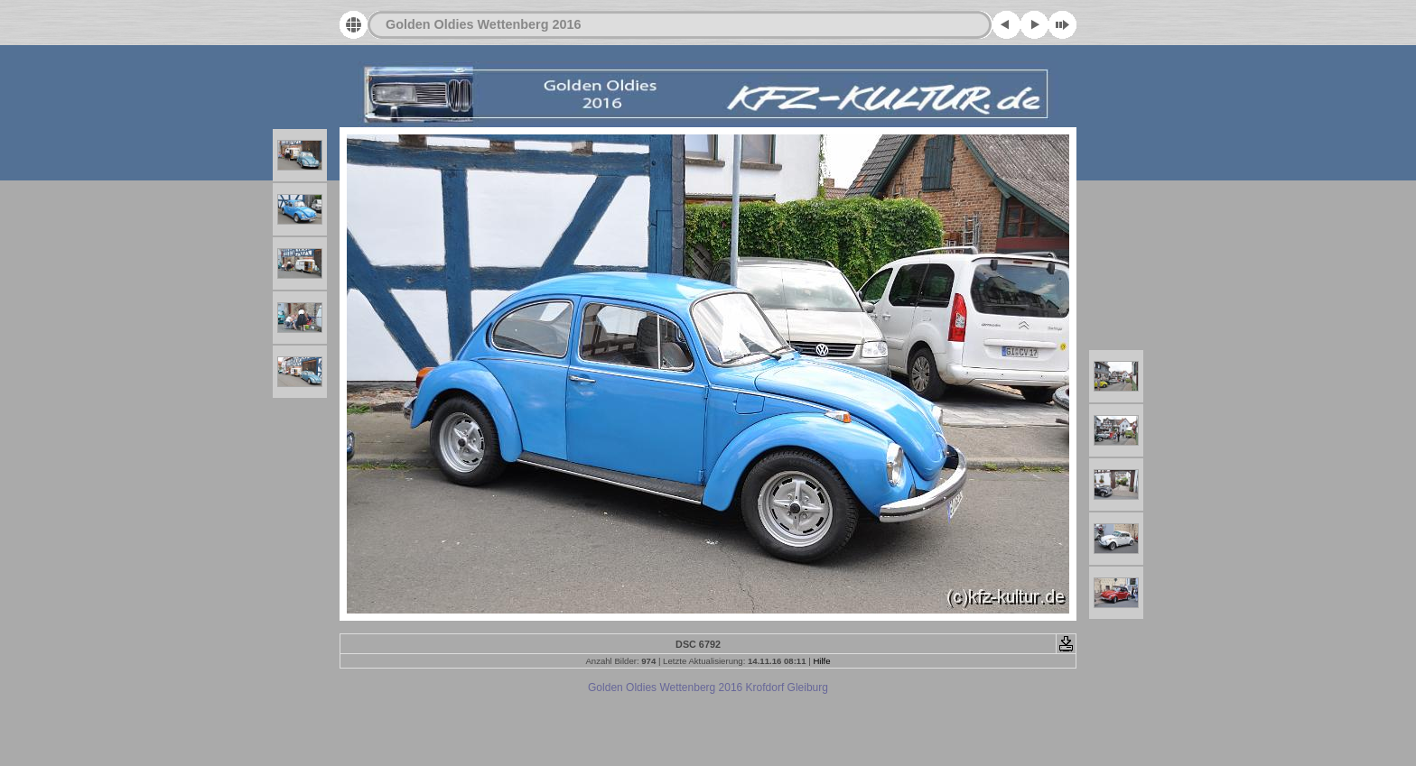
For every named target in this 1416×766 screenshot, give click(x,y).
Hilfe (821, 661)
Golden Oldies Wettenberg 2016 (483, 24)
